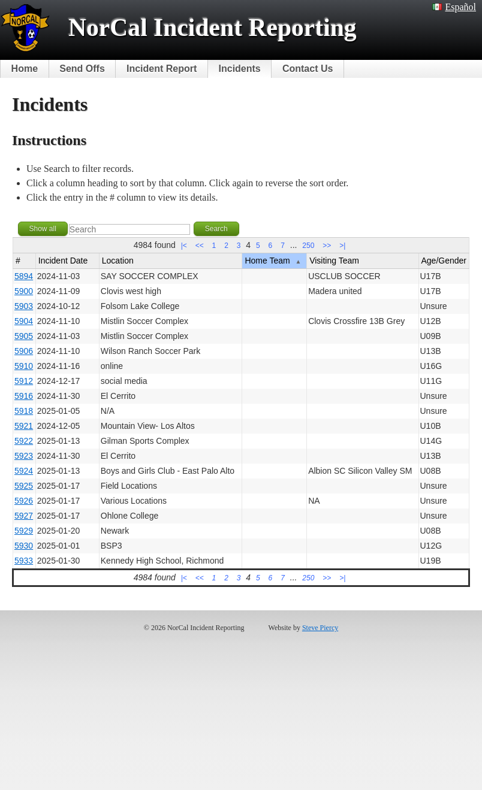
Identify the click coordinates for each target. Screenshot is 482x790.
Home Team (273, 260)
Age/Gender (444, 260)
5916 (23, 396)
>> (327, 245)
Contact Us (307, 68)
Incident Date (63, 260)
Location (118, 260)
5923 (23, 456)
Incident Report (161, 68)
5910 (23, 366)
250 (308, 245)
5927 (23, 515)
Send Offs (82, 68)
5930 (23, 545)
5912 (23, 381)
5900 (23, 291)
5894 (23, 276)
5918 (23, 411)
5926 (23, 501)
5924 (23, 471)
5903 (23, 306)
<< (199, 245)
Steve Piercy (320, 627)
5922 (23, 441)
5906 (23, 351)
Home (24, 68)
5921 (23, 426)
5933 (23, 560)
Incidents (240, 68)
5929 (23, 530)
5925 (23, 486)
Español (454, 7)
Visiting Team (334, 260)
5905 (23, 336)
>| (342, 245)
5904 (23, 321)
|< (184, 245)
